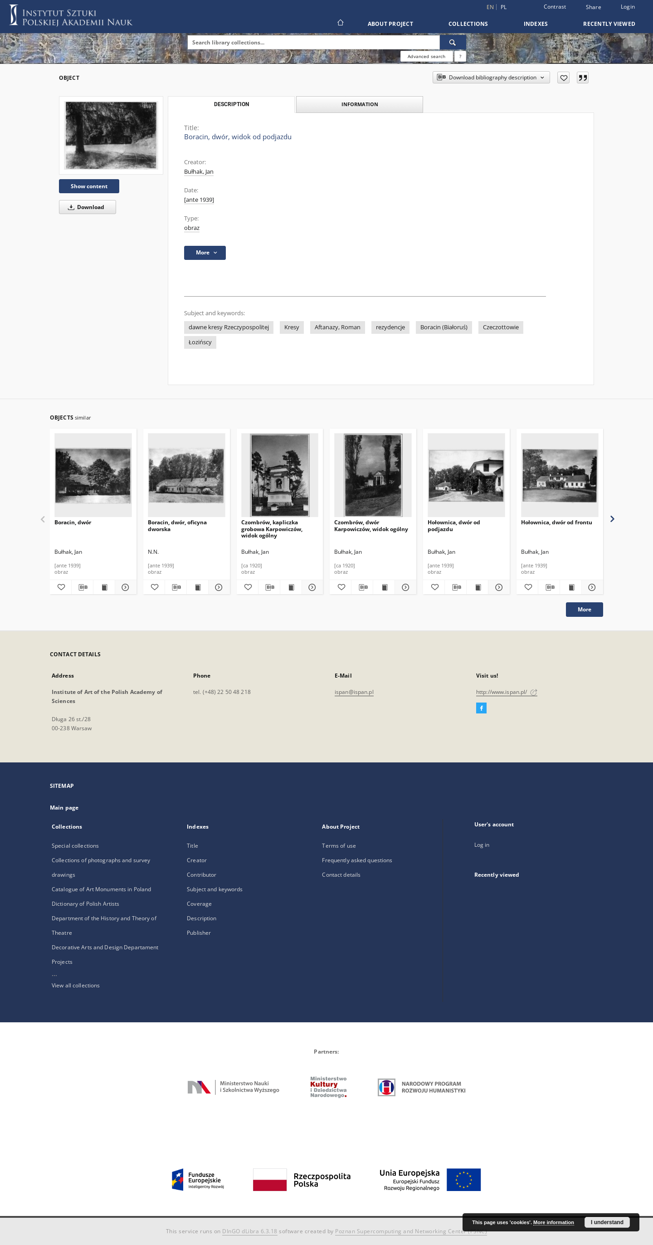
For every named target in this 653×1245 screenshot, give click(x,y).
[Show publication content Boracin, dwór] (104, 587)
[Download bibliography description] (82, 587)
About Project (390, 24)
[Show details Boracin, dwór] (124, 587)
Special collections (75, 846)
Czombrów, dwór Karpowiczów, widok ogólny (371, 525)
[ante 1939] (199, 200)
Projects (62, 962)
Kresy (291, 327)
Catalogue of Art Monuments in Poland (101, 889)
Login (628, 6)
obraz (192, 228)
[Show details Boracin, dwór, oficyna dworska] (218, 587)
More (584, 609)
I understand (607, 1222)
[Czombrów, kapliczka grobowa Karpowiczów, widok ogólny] (280, 476)
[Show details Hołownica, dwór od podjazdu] (497, 587)
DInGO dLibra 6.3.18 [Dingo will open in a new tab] (250, 1231)
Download (84, 207)
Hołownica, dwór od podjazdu (454, 525)
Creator (197, 860)
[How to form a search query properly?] (460, 56)
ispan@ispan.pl (354, 692)
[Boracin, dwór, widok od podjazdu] (111, 135)
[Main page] (340, 24)
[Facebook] (481, 708)
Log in (482, 845)
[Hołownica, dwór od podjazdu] (466, 476)
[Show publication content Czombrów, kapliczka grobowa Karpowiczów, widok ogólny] (291, 587)
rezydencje (390, 327)
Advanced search (426, 56)
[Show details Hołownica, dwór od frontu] (591, 587)
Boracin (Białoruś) (444, 327)
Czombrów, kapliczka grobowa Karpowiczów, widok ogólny (271, 528)
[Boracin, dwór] (93, 476)
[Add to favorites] (563, 77)
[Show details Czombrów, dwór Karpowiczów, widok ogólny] (404, 587)
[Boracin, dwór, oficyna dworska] (186, 476)
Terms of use (339, 846)
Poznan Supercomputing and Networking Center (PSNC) (411, 1231)
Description (201, 918)
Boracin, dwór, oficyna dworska (177, 525)
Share (593, 7)
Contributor (201, 875)
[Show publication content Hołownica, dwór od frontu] (570, 587)
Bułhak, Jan (199, 172)
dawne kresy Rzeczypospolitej (229, 327)
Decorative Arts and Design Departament (105, 947)
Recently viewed (609, 24)
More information (553, 1222)
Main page (64, 807)
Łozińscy (200, 342)
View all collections (76, 985)
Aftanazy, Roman (338, 327)
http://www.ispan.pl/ (506, 692)
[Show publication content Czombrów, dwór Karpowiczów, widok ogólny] (384, 587)
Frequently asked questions (357, 860)
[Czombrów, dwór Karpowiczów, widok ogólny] (373, 476)
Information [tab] (359, 104)
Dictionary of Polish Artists (85, 904)
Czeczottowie (501, 327)
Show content (89, 186)
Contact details (341, 875)
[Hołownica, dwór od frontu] (559, 476)
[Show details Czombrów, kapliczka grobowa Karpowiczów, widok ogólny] (311, 587)
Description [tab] (231, 104)
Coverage (199, 904)
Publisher (199, 933)
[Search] (453, 42)
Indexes (536, 24)
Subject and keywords (215, 889)
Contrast (555, 6)
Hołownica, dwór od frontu (556, 522)
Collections (468, 24)
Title (192, 846)
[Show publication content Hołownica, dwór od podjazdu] (477, 587)
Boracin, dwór (72, 522)
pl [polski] (504, 7)
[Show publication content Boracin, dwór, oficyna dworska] (197, 587)
